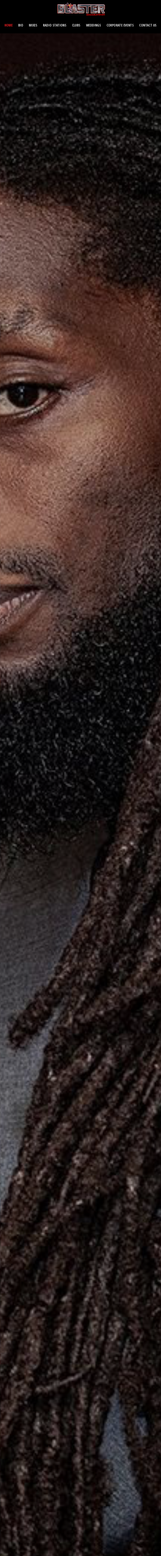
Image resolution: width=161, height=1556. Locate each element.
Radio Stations (55, 25)
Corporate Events (120, 25)
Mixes (33, 25)
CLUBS (76, 25)
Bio (20, 25)
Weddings (93, 25)
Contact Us (147, 25)
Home (9, 25)
